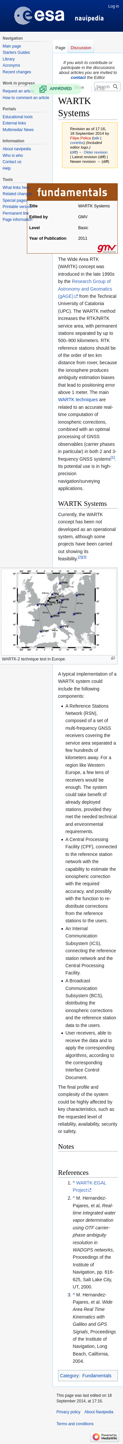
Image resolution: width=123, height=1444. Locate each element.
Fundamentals (97, 1375)
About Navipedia (98, 1412)
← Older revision (93, 152)
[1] (113, 457)
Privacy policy (68, 1412)
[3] (84, 557)
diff (74, 152)
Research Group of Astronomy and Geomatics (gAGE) (85, 289)
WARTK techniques (78, 399)
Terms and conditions (74, 1424)
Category (69, 1375)
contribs (77, 142)
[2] (80, 557)
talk (96, 138)
